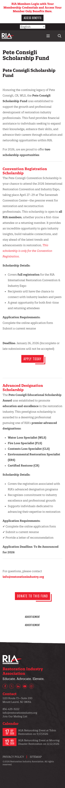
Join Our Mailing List (15, 716)
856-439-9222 (11, 709)
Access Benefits (32, 18)
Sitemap (36, 756)
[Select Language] (32, 27)
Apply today (32, 358)
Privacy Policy (13, 756)
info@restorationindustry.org (23, 576)
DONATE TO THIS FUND (32, 596)
